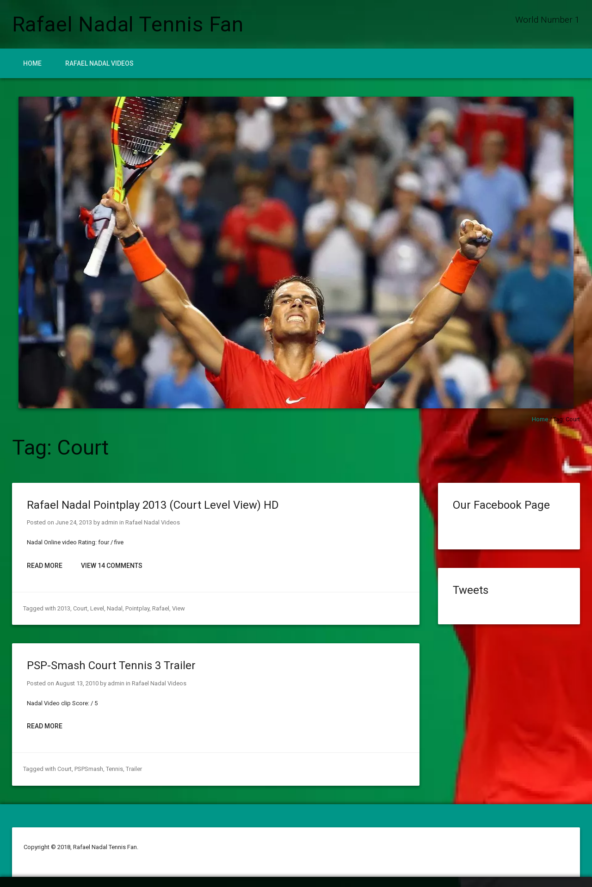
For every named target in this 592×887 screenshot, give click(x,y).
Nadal (115, 608)
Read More (44, 565)
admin (109, 522)
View (178, 608)
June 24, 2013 (74, 522)
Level (97, 608)
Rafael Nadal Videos (99, 63)
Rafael (160, 608)
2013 (63, 608)
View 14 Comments (111, 565)
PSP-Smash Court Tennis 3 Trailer (111, 665)
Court (80, 608)
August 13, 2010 (77, 683)
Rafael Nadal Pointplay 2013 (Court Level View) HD (153, 505)
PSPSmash (88, 768)
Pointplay (137, 608)
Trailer (134, 768)
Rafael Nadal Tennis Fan (128, 24)
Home (32, 63)
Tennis (114, 768)
